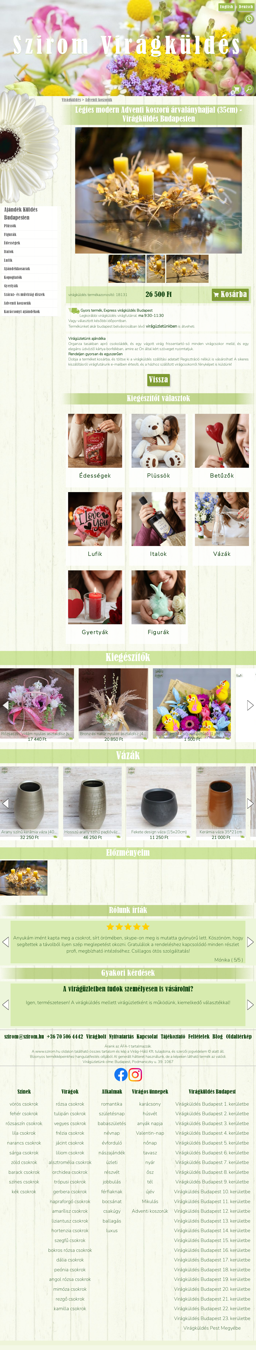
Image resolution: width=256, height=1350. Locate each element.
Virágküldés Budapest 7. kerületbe (212, 1162)
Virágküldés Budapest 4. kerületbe (212, 1133)
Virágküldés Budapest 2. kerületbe (212, 1113)
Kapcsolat (147, 1037)
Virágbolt (28, 174)
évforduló (112, 1143)
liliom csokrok (70, 1152)
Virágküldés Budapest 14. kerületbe (212, 1230)
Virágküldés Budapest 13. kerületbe (212, 1221)
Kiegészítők (128, 658)
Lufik (8, 260)
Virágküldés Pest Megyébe (212, 1328)
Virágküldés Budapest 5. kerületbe (212, 1143)
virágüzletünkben (161, 326)
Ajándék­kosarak (17, 269)
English (226, 7)
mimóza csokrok (70, 1289)
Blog (217, 1037)
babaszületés (112, 1123)
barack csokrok (24, 1172)
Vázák (128, 756)
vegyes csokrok (70, 1123)
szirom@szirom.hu (24, 1037)
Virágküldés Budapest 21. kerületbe (212, 1299)
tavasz (150, 1152)
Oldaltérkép (239, 1037)
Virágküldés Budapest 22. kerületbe (212, 1308)
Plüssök (10, 226)
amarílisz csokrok (70, 1211)
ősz (150, 1172)
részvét (112, 1172)
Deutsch (246, 7)
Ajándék (22, 112)
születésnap (112, 1113)
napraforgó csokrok (70, 1201)
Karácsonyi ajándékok (22, 312)
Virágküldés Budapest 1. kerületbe (212, 1104)
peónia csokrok (70, 1269)
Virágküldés (71, 100)
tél (150, 1181)
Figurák (10, 235)
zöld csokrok (24, 1162)
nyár (150, 1162)
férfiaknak (111, 1191)
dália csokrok (70, 1260)
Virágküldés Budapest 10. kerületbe (212, 1191)
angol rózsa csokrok (70, 1279)
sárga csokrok (24, 1152)
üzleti (111, 1162)
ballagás (112, 1221)
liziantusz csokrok (70, 1221)
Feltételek (198, 1037)
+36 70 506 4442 (65, 1037)
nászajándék (112, 1152)
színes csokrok (24, 1181)
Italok (8, 252)
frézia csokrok (70, 1133)
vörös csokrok (24, 1104)
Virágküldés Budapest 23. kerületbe (212, 1318)
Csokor (33, 123)
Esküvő (41, 148)
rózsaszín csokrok (24, 1123)
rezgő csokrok (70, 1299)
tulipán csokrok (70, 1113)
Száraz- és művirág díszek (24, 295)
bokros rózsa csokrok (70, 1250)
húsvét (150, 1113)
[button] (250, 705)
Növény (40, 134)
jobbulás (112, 1181)
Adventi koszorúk (98, 100)
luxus (112, 1230)
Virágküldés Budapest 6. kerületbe (212, 1152)
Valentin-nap (150, 1133)
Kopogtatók (13, 278)
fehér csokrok (24, 1113)
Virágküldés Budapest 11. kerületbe (212, 1201)
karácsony (150, 1104)
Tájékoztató (173, 1037)
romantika (111, 1104)
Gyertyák (11, 286)
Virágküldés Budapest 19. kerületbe (212, 1279)
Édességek (12, 243)
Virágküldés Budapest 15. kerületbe (212, 1240)
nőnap (150, 1143)
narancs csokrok (24, 1143)
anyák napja (150, 1123)
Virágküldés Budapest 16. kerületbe (212, 1250)
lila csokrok (24, 1133)
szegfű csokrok (69, 1240)
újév (150, 1191)
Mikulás (150, 1201)
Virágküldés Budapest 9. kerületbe (212, 1181)
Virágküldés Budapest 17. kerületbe (212, 1260)
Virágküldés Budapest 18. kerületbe (212, 1269)
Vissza (158, 380)
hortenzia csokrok (70, 1230)
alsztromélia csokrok (70, 1162)
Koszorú (35, 161)
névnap (112, 1133)
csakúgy (111, 1211)
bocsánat (112, 1201)
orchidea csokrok (70, 1172)
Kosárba (230, 295)
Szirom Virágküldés (128, 46)
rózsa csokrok (70, 1104)
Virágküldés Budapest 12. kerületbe (212, 1211)
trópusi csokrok (70, 1181)
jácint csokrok (70, 1143)
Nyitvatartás (121, 1037)
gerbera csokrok (70, 1191)
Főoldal (13, 108)
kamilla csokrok (70, 1308)
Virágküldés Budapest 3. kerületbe (212, 1123)
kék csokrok (24, 1191)
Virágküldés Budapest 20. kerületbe (212, 1289)
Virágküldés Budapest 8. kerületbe (212, 1172)
